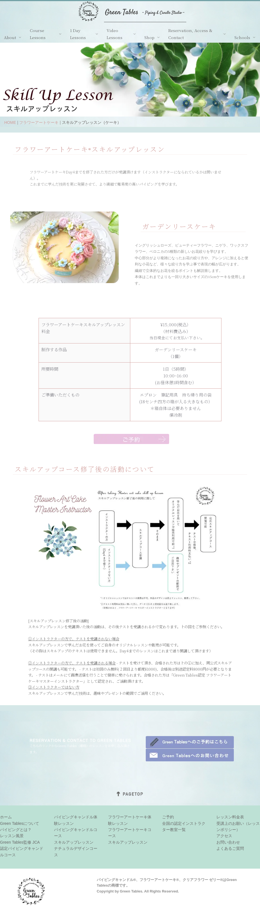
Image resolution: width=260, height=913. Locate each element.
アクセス (224, 836)
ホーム (6, 817)
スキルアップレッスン (73, 842)
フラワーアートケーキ (39, 122)
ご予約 (168, 817)
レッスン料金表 (230, 817)
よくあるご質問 (230, 848)
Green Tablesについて (19, 823)
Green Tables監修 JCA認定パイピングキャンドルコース (21, 848)
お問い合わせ (228, 842)
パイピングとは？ (16, 829)
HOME (10, 122)
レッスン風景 (12, 836)
